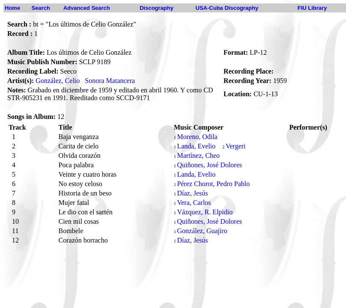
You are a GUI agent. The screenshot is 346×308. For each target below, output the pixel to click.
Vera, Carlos (194, 202)
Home (12, 8)
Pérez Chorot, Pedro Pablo (213, 183)
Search (41, 8)
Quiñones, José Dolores (209, 165)
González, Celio (58, 80)
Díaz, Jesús (192, 193)
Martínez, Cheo (198, 155)
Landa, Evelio (196, 146)
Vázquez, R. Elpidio (205, 212)
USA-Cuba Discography (227, 8)
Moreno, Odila (197, 136)
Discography (156, 8)
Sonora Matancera (110, 80)
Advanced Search (86, 8)
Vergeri (236, 146)
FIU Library (312, 8)
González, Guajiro (202, 230)
